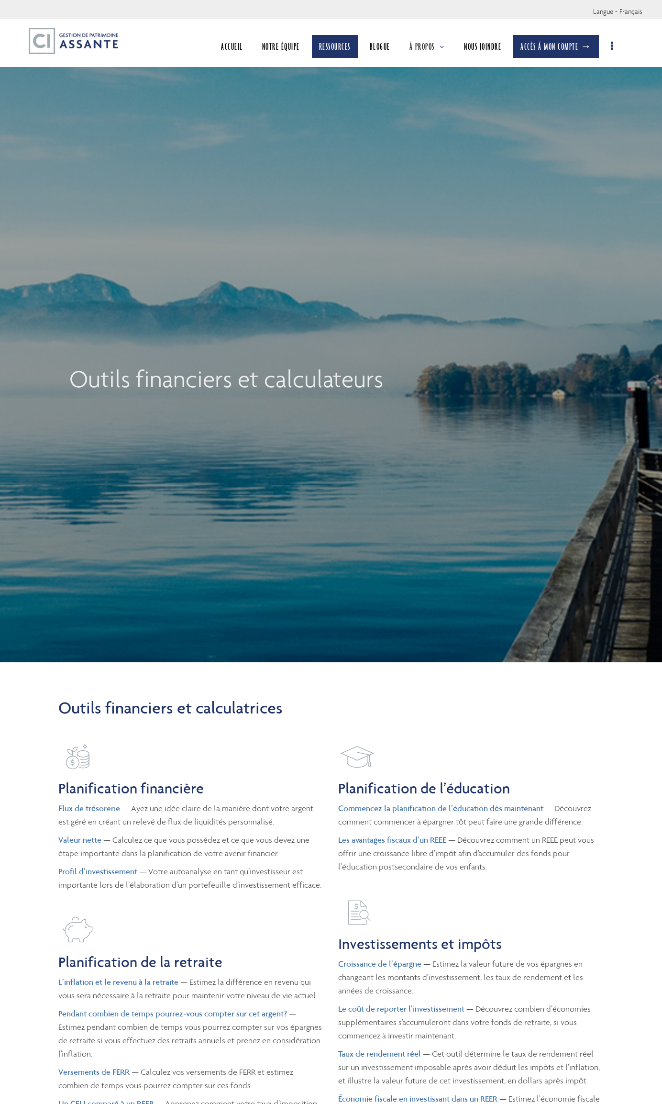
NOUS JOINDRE (483, 46)
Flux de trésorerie (89, 808)
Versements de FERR (94, 1072)
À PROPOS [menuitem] (428, 46)
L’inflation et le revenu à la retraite (118, 982)
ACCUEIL (233, 46)
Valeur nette (79, 840)
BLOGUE (381, 46)
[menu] (613, 46)
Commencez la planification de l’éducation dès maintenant (440, 808)
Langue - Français (617, 11)
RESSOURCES (336, 46)
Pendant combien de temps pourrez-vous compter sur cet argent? (172, 1013)
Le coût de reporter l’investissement (401, 1009)
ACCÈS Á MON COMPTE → (557, 46)
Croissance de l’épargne (379, 964)
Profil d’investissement (97, 871)
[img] (331, 331)
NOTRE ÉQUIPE (282, 46)
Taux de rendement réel (379, 1053)
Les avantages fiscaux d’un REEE (392, 840)
